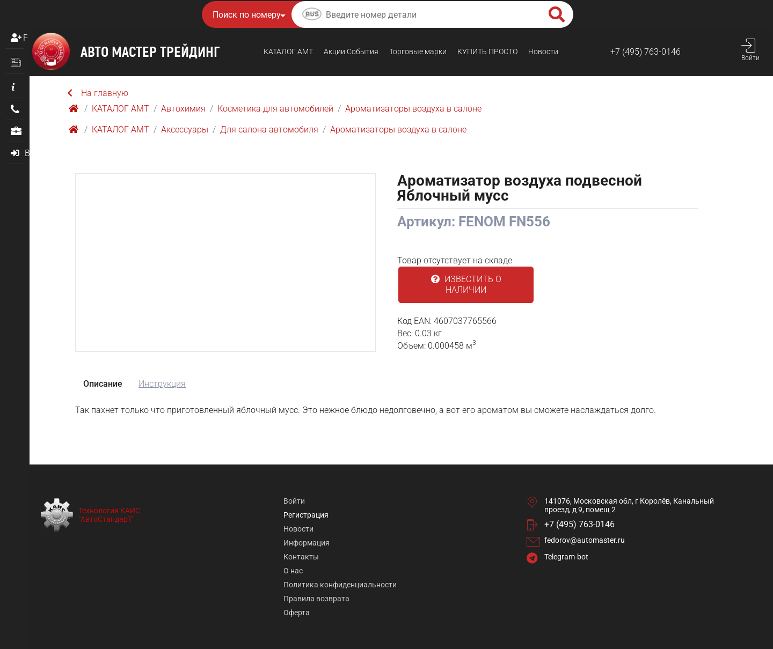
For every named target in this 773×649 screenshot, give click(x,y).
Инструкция (162, 384)
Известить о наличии (466, 284)
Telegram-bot (566, 556)
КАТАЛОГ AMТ (288, 51)
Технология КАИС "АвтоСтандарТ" (109, 514)
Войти (294, 501)
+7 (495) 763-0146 (645, 52)
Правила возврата (316, 598)
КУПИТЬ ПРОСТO (487, 51)
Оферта (296, 612)
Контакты (301, 556)
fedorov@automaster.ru (584, 540)
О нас (293, 570)
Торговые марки (418, 51)
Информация (306, 543)
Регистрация (25, 38)
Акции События (351, 51)
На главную (97, 93)
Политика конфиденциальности (340, 584)
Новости (543, 51)
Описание (102, 384)
